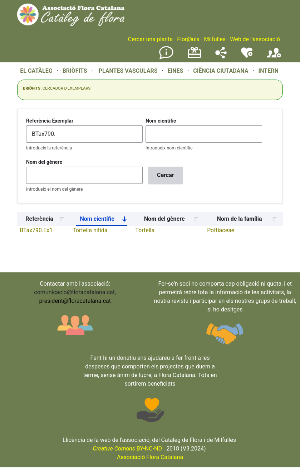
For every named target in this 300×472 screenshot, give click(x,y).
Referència (39, 218)
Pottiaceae (220, 230)
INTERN (268, 70)
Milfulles (215, 39)
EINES (175, 70)
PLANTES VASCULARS (128, 70)
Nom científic (161, 121)
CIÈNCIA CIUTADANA (220, 70)
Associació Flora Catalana (150, 457)
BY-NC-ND (127, 448)
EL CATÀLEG (36, 70)
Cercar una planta (150, 39)
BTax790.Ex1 (36, 230)
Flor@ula (188, 39)
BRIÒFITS (76, 70)
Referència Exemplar (49, 121)
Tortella (144, 230)
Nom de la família (239, 218)
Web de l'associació (255, 39)
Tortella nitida (90, 230)
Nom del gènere (44, 162)
